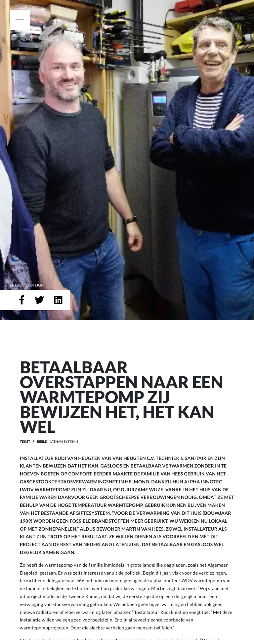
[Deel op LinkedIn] (58, 300)
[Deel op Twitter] (39, 300)
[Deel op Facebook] (22, 300)
